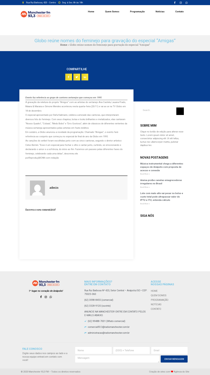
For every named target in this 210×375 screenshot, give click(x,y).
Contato (179, 11)
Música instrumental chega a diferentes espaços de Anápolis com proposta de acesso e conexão (161, 167)
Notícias (160, 11)
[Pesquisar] (180, 111)
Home (91, 11)
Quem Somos (112, 11)
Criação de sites (157, 371)
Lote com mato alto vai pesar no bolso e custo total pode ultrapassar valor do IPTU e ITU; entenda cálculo (161, 196)
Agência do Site (181, 371)
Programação (137, 11)
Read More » (145, 174)
